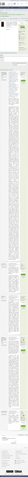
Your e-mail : (1, 55)
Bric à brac (17, 457)
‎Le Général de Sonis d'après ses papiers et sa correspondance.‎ (13, 339)
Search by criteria (10, 5)
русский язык (17, 475)
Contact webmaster (4, 464)
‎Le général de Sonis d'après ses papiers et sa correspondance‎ (13, 266)
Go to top (26, 448)
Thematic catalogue (4, 451)
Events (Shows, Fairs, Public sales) (7, 456)
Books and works (7, 8)
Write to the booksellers (14, 0)
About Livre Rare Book (5, 461)
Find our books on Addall (5, 459)
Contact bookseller (22, 39)
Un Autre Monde (21, 25)
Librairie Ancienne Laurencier (22, 413)
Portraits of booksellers (5, 454)
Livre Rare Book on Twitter (19, 461)
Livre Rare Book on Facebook (20, 463)
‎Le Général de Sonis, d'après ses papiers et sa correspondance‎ (13, 413)
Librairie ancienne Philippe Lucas (22, 265)
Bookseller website (18, 453)
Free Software (18, 459)
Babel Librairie (22, 338)
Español (21, 475)
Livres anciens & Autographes (23, 298)
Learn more (24, 476)
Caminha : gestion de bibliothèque (21, 454)
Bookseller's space (23, 0)
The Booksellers (14, 8)
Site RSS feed (17, 464)
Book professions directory (22, 8)
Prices (17, 456)
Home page (2, 8)
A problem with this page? (5, 466)
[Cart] (18, 3)
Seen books (3, 436)
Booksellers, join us (18, 451)
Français (9, 475)
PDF (26, 20)
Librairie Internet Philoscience (23, 74)
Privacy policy (3, 467)
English (6, 475)
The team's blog (4, 463)
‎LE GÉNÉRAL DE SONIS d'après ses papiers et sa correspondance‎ (13, 298)
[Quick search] (11, 4)
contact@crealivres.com (22, 37)
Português (12, 475)
